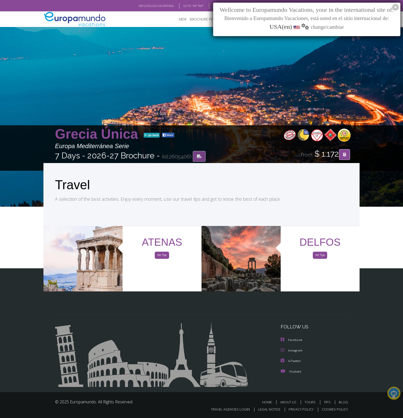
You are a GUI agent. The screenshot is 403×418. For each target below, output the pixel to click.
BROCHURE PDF (199, 19)
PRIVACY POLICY (299, 409)
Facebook (292, 340)
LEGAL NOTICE (266, 409)
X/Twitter (291, 361)
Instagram (292, 351)
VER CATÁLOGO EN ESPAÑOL (144, 5)
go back (151, 135)
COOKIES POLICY (333, 409)
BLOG (210, 5)
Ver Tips (162, 256)
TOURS (311, 402)
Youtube (291, 371)
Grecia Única (98, 134)
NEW (177, 19)
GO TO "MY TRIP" (185, 5)
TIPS (328, 402)
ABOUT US (289, 402)
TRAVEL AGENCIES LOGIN (225, 409)
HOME (269, 402)
